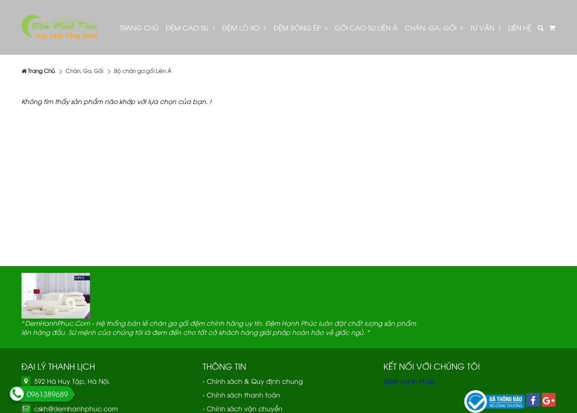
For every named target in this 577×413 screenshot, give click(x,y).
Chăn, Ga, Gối (434, 27)
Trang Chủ (139, 27)
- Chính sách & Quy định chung (253, 380)
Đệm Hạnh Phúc (409, 380)
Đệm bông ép (300, 27)
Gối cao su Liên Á (366, 27)
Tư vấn (485, 27)
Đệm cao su (190, 27)
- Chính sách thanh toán (241, 394)
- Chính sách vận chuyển (243, 408)
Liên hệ (519, 27)
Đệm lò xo (244, 27)
